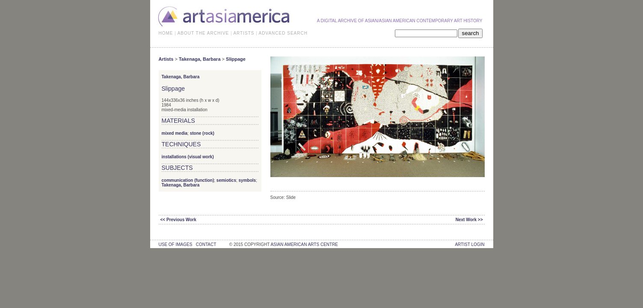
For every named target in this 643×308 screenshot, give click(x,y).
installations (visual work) (188, 156)
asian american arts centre (304, 244)
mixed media (175, 133)
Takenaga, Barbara (200, 59)
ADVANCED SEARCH (283, 33)
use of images (176, 244)
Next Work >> (469, 219)
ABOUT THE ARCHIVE (203, 33)
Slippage (236, 59)
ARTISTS (243, 33)
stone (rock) (202, 133)
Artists (166, 59)
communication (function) (188, 180)
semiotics (226, 180)
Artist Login (469, 244)
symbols (247, 180)
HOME (166, 33)
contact (206, 244)
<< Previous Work (178, 219)
